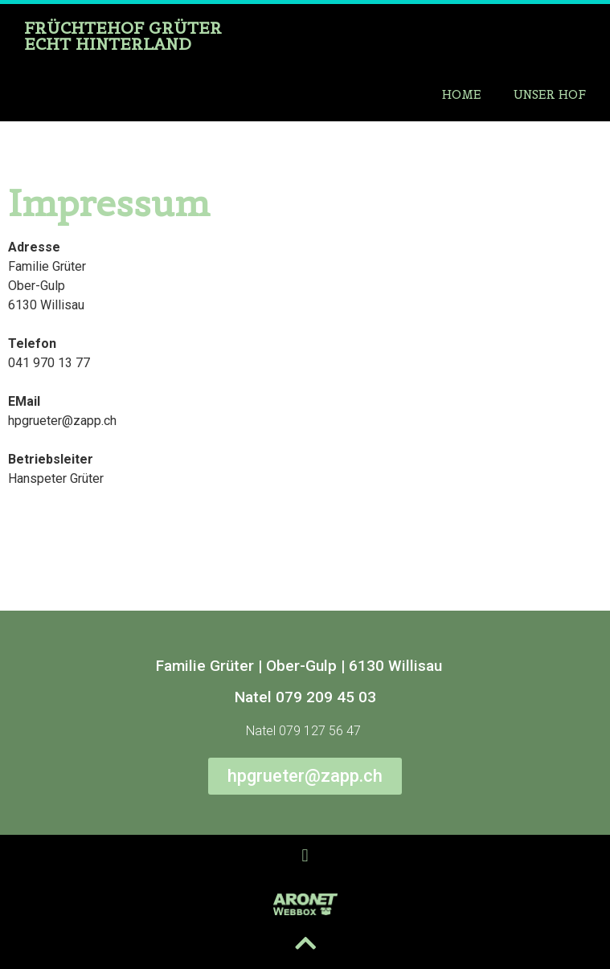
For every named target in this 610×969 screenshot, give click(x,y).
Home (461, 94)
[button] (305, 856)
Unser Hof (550, 94)
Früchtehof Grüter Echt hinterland (123, 36)
